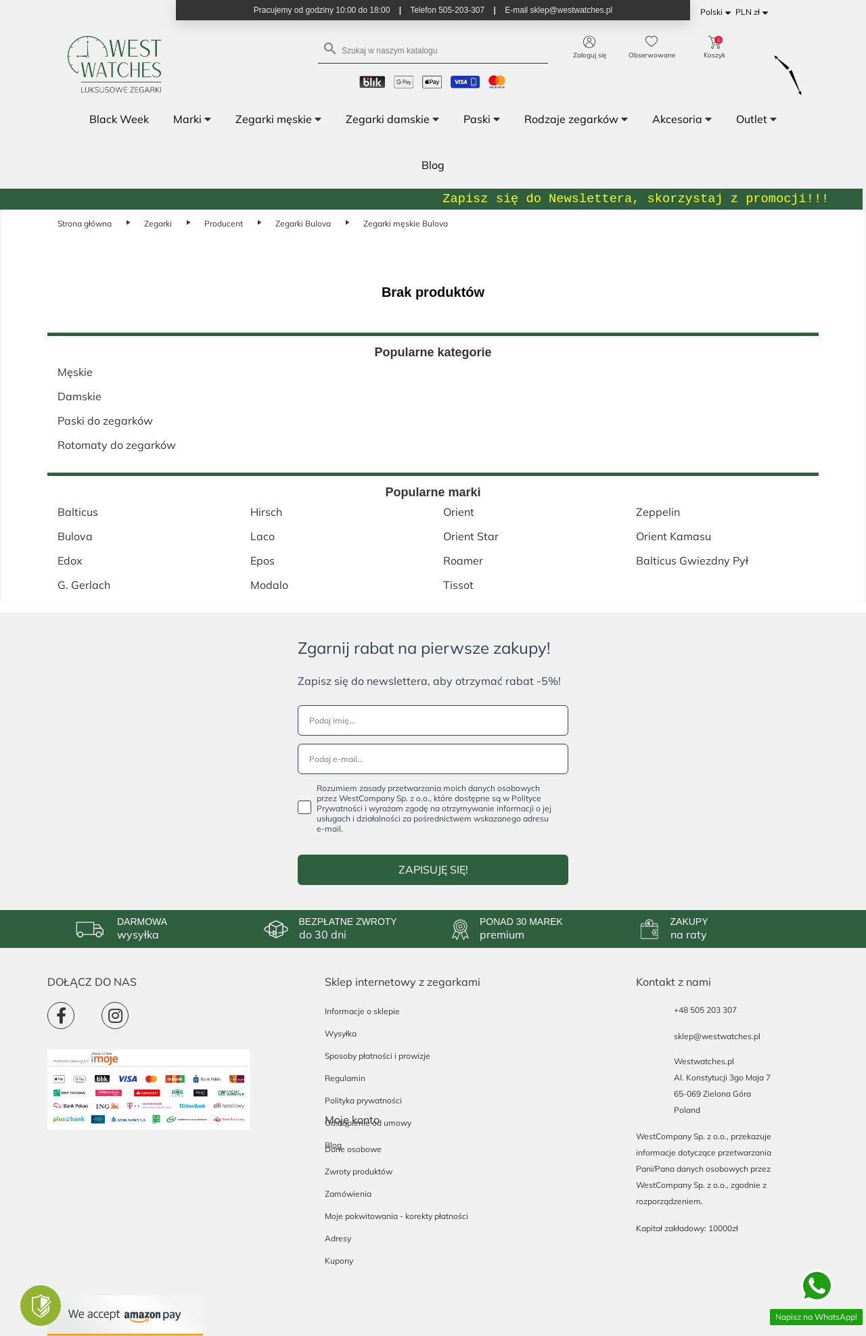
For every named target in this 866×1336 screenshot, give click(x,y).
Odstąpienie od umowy (368, 1123)
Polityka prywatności (363, 1100)
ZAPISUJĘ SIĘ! (433, 869)
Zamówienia (348, 1194)
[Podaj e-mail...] (433, 759)
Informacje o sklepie (362, 1011)
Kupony (339, 1261)
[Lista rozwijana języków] (717, 12)
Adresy (338, 1238)
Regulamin (345, 1078)
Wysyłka (341, 1033)
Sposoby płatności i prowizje (377, 1056)
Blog (333, 1145)
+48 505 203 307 (705, 1010)
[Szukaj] (433, 50)
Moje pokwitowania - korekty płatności (396, 1216)
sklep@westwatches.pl (717, 1036)
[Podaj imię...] (433, 720)
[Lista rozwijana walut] (754, 12)
